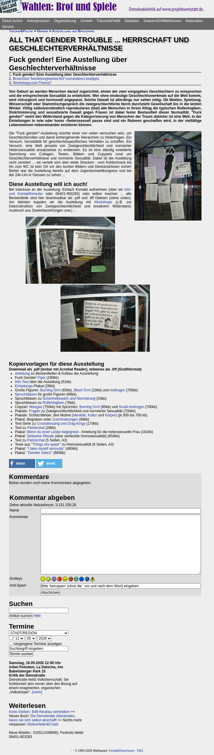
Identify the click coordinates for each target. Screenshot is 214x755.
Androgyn (117, 390)
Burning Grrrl (50, 390)
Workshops (103, 202)
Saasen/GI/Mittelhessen (162, 21)
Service (8, 27)
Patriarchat (35, 428)
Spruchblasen (26, 394)
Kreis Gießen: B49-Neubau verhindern (39, 712)
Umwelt (86, 21)
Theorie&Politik (109, 21)
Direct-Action (12, 21)
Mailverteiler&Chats (42, 724)
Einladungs (23, 386)
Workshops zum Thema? (32, 83)
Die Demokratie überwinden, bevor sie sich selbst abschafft (42, 718)
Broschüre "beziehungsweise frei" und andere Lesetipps (56, 79)
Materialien (194, 21)
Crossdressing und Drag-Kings (61, 423)
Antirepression (38, 21)
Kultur (92, 415)
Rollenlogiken (53, 403)
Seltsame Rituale (40, 436)
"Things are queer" (46, 444)
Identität (79, 415)
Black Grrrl (82, 390)
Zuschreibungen (65, 419)
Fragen (34, 411)
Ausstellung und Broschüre (73, 31)
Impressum (127, 750)
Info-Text (22, 382)
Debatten (132, 21)
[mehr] (37, 692)
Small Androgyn (131, 407)
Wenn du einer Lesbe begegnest (52, 432)
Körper (110, 415)
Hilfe (37, 616)
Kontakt (114, 750)
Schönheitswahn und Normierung (69, 398)
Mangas (36, 407)
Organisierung (65, 21)
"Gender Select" (39, 453)
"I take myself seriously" (46, 449)
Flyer (42, 378)
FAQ (140, 750)
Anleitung (22, 373)
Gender (42, 31)
